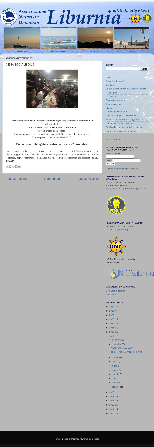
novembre (117, 344)
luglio (114, 366)
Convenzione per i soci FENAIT (121, 115)
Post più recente (17, 178)
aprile (115, 378)
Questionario (112, 294)
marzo (115, 382)
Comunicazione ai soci (117, 100)
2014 (112, 409)
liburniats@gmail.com (136, 188)
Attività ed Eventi (58, 52)
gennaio (116, 387)
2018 (112, 392)
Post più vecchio (88, 178)
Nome (109, 160)
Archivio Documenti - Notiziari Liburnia (124, 127)
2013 (112, 413)
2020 (112, 332)
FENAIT (110, 108)
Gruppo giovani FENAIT (117, 112)
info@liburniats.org (115, 188)
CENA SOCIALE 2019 (122, 348)
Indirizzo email (113, 153)
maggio (116, 374)
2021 (112, 328)
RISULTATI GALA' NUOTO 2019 (126, 352)
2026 (112, 306)
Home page (52, 178)
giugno (115, 370)
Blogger (95, 439)
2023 (112, 319)
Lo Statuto (111, 96)
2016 (112, 400)
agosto (115, 361)
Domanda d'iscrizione (116, 291)
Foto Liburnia (21, 52)
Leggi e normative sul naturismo (121, 131)
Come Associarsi (114, 104)
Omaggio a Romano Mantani (120, 123)
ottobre (115, 357)
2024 (112, 315)
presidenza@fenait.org (117, 229)
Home (109, 77)
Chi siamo (111, 85)
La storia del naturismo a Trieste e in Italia (126, 89)
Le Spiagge (95, 52)
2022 (112, 323)
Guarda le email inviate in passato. (122, 169)
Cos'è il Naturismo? (115, 81)
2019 (112, 336)
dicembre (116, 340)
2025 (112, 311)
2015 (112, 405)
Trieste (131, 52)
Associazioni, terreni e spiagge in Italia (124, 119)
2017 (112, 396)
